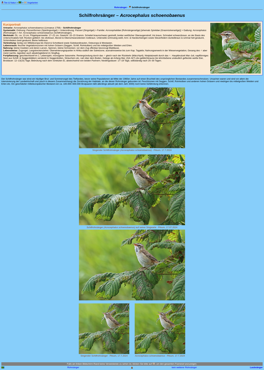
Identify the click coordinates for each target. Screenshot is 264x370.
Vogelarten (31, 2)
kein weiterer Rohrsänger (184, 367)
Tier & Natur (9, 2)
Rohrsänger (120, 7)
